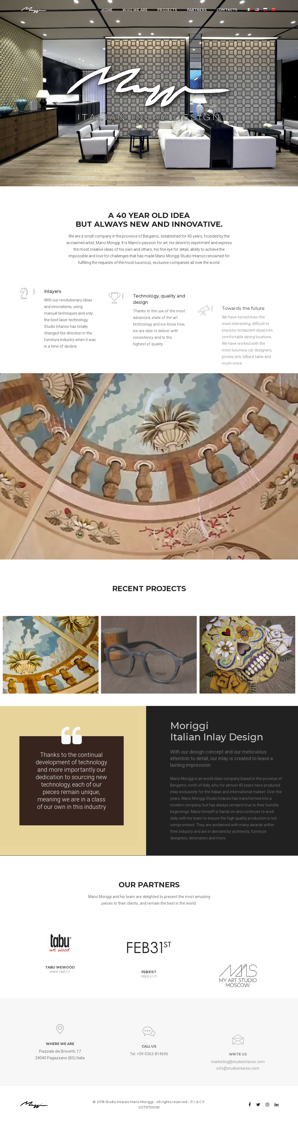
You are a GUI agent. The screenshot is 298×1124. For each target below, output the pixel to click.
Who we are (134, 10)
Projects (167, 10)
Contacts (227, 10)
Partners (197, 10)
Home (107, 10)
